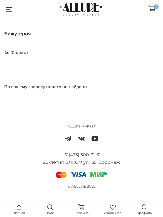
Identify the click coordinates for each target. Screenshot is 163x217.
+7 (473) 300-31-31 (82, 154)
